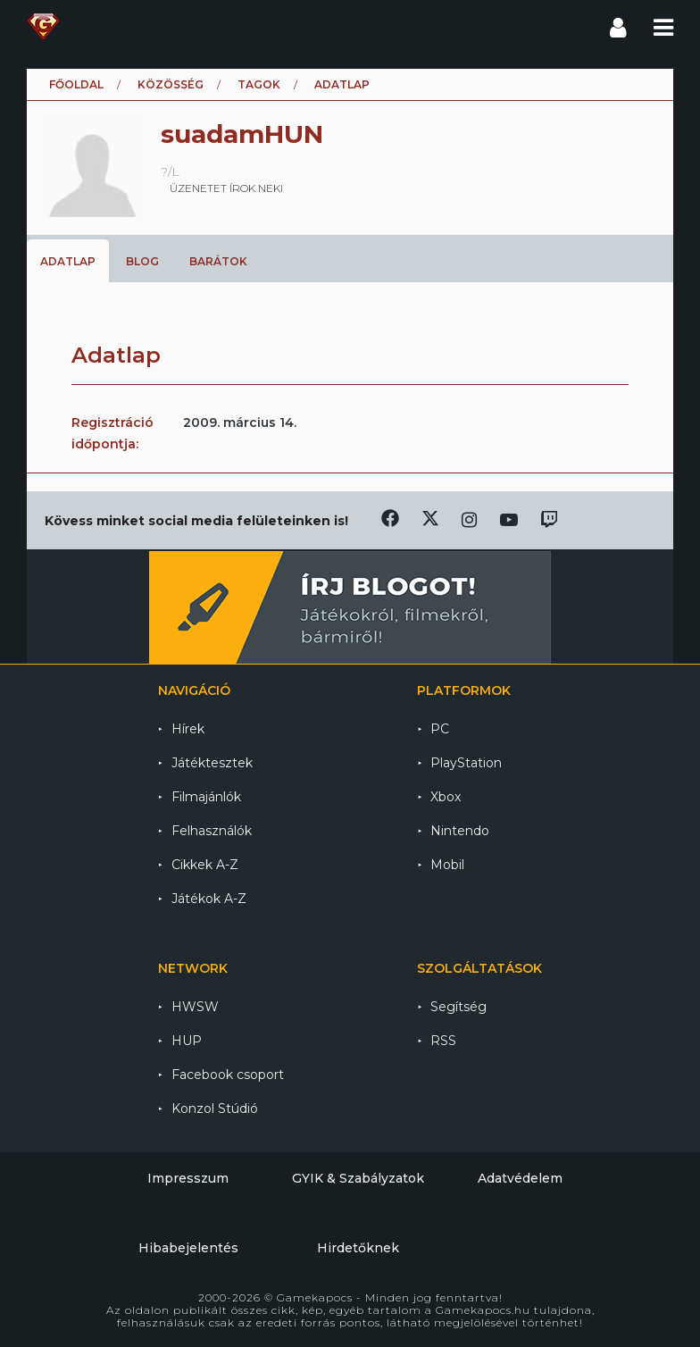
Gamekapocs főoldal (43, 26)
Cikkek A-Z (204, 865)
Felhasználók (211, 831)
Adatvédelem (520, 1178)
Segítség (458, 1007)
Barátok (218, 261)
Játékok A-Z (208, 899)
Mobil (447, 865)
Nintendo (459, 831)
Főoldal (76, 84)
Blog (142, 261)
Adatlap (68, 261)
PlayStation (466, 763)
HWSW (195, 1007)
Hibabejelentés (188, 1248)
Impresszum (188, 1178)
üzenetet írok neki (226, 188)
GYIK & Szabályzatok (358, 1178)
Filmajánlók (206, 797)
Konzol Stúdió (214, 1108)
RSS (443, 1041)
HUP (186, 1041)
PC (439, 729)
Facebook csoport (227, 1075)
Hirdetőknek (358, 1248)
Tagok (259, 84)
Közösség (171, 84)
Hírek (187, 729)
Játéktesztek (212, 763)
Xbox (445, 797)
